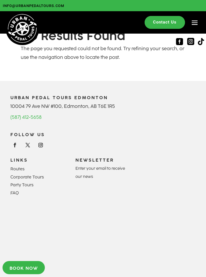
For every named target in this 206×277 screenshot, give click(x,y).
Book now (24, 268)
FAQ (14, 193)
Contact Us (165, 22)
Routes (17, 169)
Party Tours (21, 185)
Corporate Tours (27, 177)
